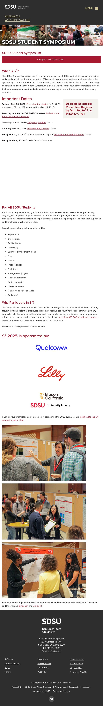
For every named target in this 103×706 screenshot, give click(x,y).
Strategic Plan (76, 668)
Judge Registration (36, 122)
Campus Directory (12, 663)
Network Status (76, 664)
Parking (8, 672)
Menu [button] (89, 8)
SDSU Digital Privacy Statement (38, 687)
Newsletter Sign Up (78, 672)
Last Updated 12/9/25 (41, 691)
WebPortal (42, 672)
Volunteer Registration (38, 128)
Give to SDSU (43, 668)
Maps (7, 667)
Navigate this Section (50, 59)
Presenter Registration (37, 104)
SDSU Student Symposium (21, 53)
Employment (43, 659)
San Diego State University (19, 7)
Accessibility (17, 687)
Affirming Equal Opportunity (67, 687)
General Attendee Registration (69, 134)
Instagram (23, 606)
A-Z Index (9, 659)
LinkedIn (37, 606)
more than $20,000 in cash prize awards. (78, 317)
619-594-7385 (53, 648)
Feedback (86, 687)
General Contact (77, 659)
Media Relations (44, 663)
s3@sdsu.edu (54, 651)
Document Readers (61, 691)
